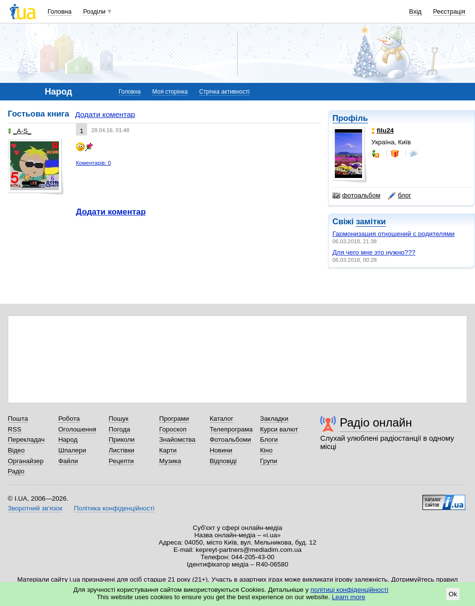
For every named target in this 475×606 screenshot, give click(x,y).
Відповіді (223, 461)
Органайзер (25, 461)
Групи (268, 461)
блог (399, 195)
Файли (68, 461)
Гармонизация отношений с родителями (393, 233)
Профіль (350, 118)
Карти (168, 450)
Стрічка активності (224, 91)
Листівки (121, 450)
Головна (60, 11)
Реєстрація (449, 11)
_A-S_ (19, 131)
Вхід (415, 11)
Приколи (121, 439)
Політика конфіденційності (114, 508)
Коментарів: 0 (93, 163)
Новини (221, 450)
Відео (16, 450)
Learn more (348, 597)
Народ (68, 439)
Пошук (118, 418)
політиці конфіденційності (349, 589)
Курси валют (279, 429)
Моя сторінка (170, 91)
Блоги (269, 439)
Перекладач (26, 439)
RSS (14, 429)
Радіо (16, 471)
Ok (453, 594)
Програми (174, 418)
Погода (119, 429)
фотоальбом (356, 195)
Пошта (18, 418)
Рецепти (121, 461)
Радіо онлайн (376, 422)
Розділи (94, 11)
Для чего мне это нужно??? (373, 252)
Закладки (274, 418)
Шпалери (72, 450)
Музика (170, 461)
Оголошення (77, 429)
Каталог (222, 418)
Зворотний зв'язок (35, 508)
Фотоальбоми (230, 439)
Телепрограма (231, 429)
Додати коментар (105, 114)
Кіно (266, 450)
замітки (371, 221)
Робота (69, 418)
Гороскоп (172, 429)
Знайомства (177, 439)
